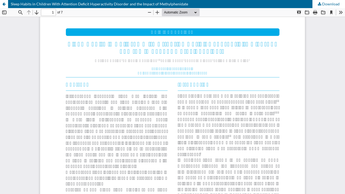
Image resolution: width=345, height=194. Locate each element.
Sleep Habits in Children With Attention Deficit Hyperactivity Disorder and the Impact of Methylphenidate (99, 4)
